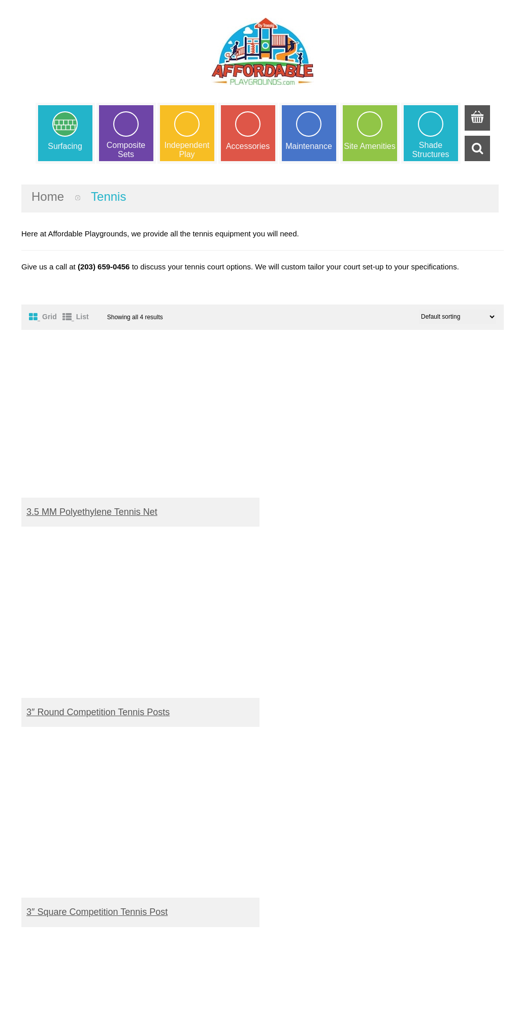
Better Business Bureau (431, 864)
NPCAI (402, 841)
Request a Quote (173, 841)
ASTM (401, 829)
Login (154, 852)
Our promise (289, 852)
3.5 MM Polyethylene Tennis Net (91, 512)
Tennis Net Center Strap (321, 712)
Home (47, 196)
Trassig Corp (268, 988)
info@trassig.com (79, 940)
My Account (164, 817)
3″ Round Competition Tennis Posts (344, 512)
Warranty (283, 817)
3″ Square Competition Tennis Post (97, 712)
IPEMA (403, 817)
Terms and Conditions (304, 841)
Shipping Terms (294, 829)
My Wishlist (164, 829)
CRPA (401, 852)
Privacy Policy (291, 864)
